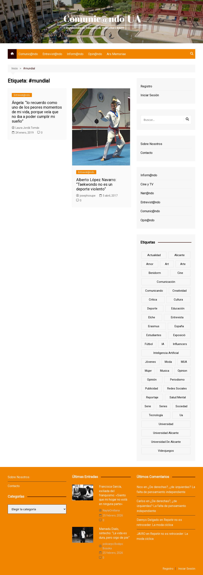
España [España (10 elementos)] (179, 326)
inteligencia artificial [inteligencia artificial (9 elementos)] (166, 353)
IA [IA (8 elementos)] (162, 344)
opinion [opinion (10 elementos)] (182, 370)
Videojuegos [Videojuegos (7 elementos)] (166, 450)
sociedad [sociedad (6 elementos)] (181, 406)
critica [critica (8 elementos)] (153, 299)
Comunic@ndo (28, 54)
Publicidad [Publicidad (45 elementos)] (151, 388)
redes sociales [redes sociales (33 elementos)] (177, 388)
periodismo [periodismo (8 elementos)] (177, 379)
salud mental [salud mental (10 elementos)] (178, 397)
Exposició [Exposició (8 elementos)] (179, 335)
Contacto (147, 153)
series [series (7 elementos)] (163, 406)
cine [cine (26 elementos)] (180, 273)
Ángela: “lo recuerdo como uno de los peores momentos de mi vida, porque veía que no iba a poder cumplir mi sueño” (37, 112)
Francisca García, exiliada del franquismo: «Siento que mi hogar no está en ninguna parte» (113, 495)
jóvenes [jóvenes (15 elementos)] (150, 362)
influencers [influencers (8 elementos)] (180, 344)
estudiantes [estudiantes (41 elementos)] (153, 335)
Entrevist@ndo (52, 54)
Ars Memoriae (116, 54)
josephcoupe (86, 195)
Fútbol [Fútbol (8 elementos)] (149, 344)
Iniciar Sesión (150, 95)
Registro (146, 86)
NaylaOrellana (109, 510)
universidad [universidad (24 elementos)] (166, 424)
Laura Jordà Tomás (25, 127)
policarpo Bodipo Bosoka (111, 546)
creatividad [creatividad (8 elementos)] (179, 290)
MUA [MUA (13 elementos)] (184, 362)
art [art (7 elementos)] (167, 264)
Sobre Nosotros (151, 144)
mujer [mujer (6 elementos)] (148, 370)
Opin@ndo (95, 54)
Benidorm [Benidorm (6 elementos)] (155, 273)
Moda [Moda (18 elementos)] (168, 362)
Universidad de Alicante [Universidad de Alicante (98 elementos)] (166, 442)
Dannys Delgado (148, 520)
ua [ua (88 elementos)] (181, 415)
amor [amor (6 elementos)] (149, 264)
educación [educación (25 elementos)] (177, 308)
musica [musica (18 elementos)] (164, 370)
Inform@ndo (75, 54)
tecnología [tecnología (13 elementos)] (156, 415)
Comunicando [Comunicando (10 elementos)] (154, 290)
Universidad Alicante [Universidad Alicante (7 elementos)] (166, 433)
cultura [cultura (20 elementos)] (178, 299)
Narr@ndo (147, 193)
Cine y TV (147, 184)
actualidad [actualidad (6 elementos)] (154, 255)
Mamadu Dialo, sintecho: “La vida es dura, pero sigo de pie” (114, 533)
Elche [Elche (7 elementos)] (151, 317)
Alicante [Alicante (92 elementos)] (179, 255)
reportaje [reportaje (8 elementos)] (152, 397)
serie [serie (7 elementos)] (148, 406)
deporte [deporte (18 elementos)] (152, 308)
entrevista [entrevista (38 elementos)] (177, 317)
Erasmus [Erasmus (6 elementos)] (153, 326)
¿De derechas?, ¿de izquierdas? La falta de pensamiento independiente (161, 506)
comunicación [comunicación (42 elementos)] (166, 282)
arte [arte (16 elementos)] (183, 264)
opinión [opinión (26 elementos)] (152, 379)
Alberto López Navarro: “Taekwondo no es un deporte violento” (96, 184)
